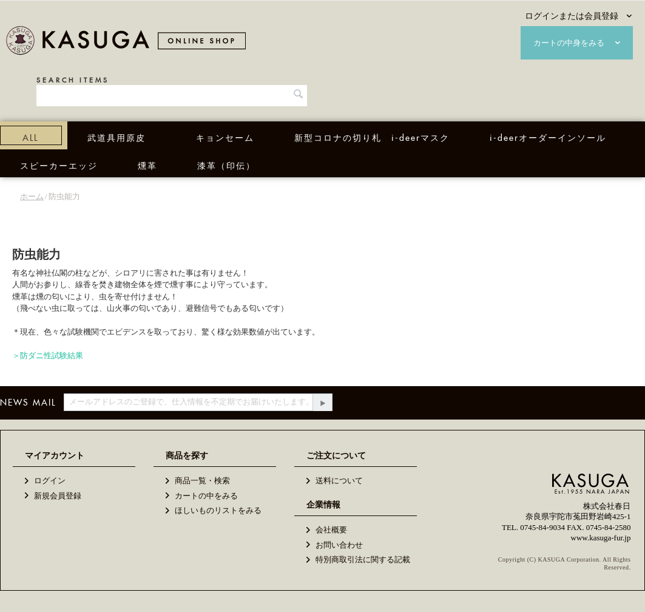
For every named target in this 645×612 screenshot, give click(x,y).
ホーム (32, 196)
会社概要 (331, 529)
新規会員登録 (57, 495)
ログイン (50, 480)
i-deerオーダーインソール (548, 136)
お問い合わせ (339, 544)
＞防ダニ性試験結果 (47, 355)
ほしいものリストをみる (218, 510)
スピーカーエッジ (59, 164)
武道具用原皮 (116, 136)
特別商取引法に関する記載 (363, 559)
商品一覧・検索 (202, 480)
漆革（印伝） (226, 164)
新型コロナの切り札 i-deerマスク (372, 136)
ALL (30, 136)
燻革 (147, 164)
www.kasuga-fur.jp (601, 537)
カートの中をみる (206, 495)
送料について (339, 480)
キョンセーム (225, 136)
